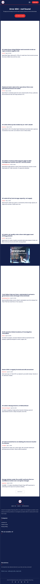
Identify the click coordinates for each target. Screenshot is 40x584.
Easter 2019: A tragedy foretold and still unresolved (17, 369)
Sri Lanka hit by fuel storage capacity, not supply (17, 198)
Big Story (4, 127)
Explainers (4, 371)
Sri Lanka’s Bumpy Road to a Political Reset (15, 405)
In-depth (4, 445)
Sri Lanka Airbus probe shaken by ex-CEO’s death (17, 124)
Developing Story (6, 164)
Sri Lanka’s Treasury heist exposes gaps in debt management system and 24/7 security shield (16, 161)
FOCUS (3, 53)
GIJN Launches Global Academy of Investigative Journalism (17, 332)
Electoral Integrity (6, 408)
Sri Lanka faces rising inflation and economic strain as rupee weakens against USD (18, 50)
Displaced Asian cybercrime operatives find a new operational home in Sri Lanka (17, 87)
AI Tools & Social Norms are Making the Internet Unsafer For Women (19, 442)
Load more (20, 491)
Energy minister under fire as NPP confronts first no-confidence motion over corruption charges (18, 480)
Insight (3, 200)
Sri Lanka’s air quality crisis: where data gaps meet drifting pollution (18, 235)
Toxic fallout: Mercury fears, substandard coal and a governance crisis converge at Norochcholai (18, 295)
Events (3, 335)
